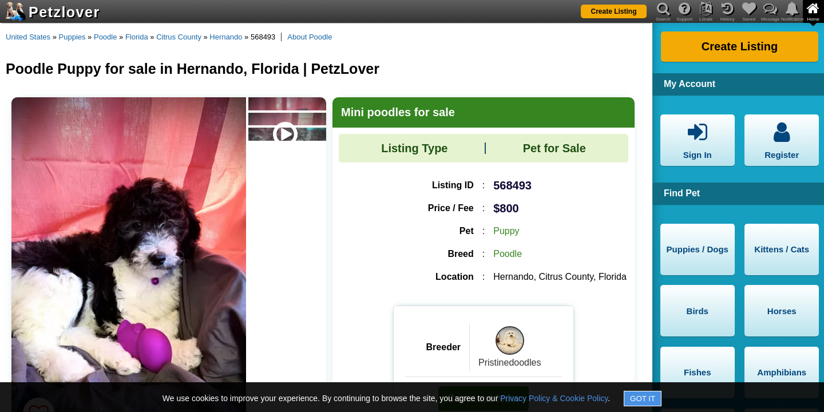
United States (28, 37)
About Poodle (309, 37)
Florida (136, 37)
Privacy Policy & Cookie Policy (554, 398)
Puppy (506, 231)
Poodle (105, 37)
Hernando (225, 37)
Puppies (72, 37)
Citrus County (178, 37)
